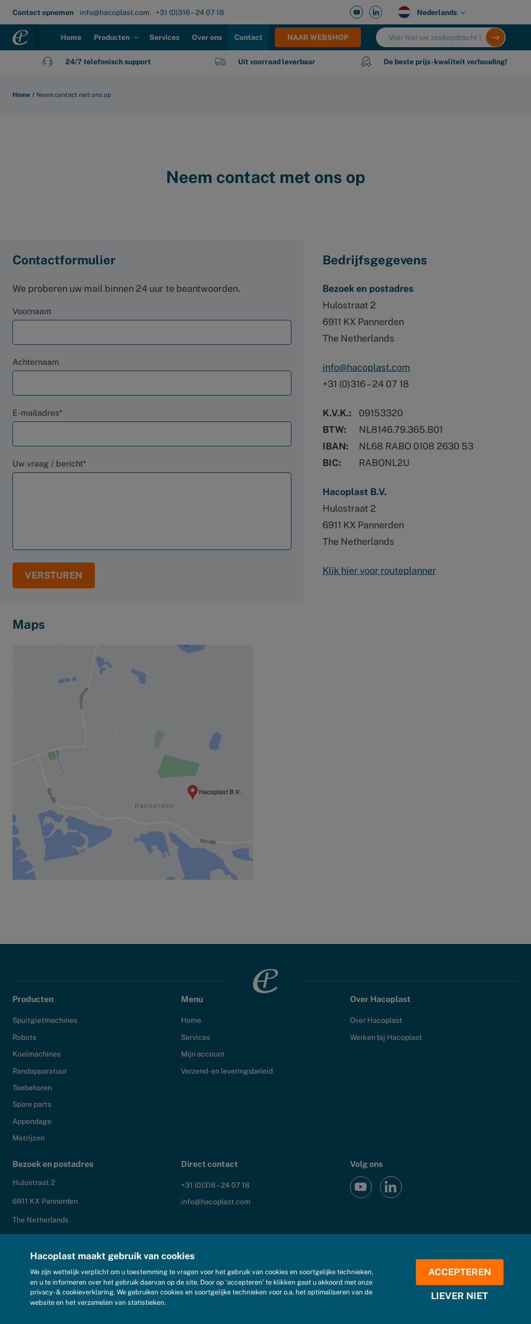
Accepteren (459, 1271)
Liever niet (459, 1296)
